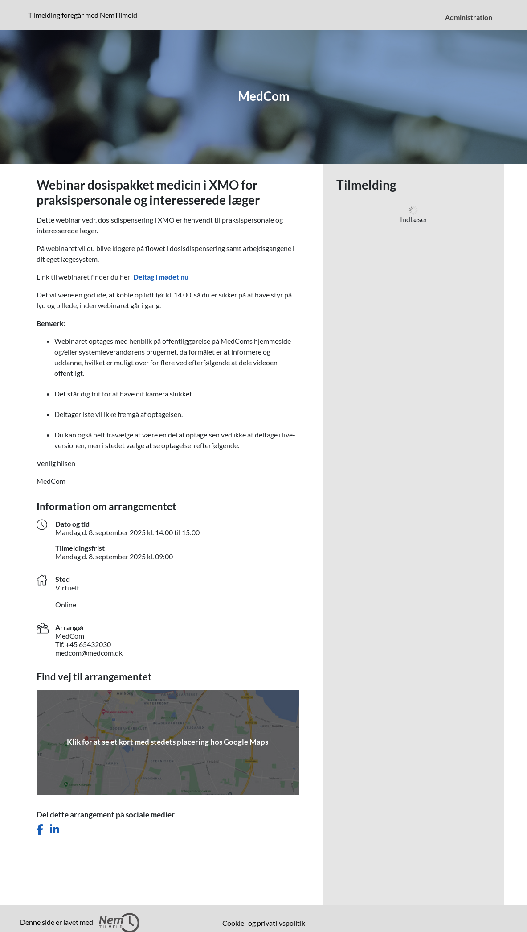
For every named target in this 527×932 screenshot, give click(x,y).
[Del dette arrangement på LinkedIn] (54, 829)
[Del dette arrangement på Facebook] (40, 829)
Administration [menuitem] (468, 17)
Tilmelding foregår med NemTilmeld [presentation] (82, 15)
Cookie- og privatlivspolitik (263, 923)
